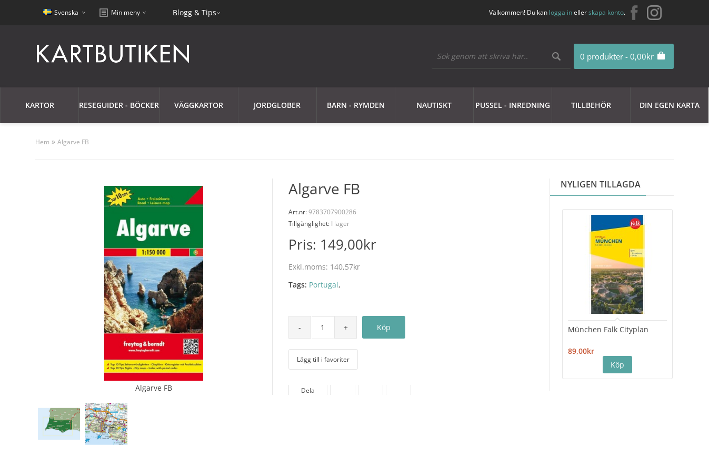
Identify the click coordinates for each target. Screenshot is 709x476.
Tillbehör (591, 105)
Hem (42, 141)
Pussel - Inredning (512, 105)
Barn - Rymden (356, 105)
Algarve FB (73, 141)
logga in (560, 12)
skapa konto (606, 12)
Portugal (323, 285)
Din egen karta (670, 105)
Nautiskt (434, 105)
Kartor (39, 105)
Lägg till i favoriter (323, 359)
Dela (308, 390)
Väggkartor (198, 105)
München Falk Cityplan (608, 329)
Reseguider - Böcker (119, 105)
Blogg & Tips (194, 12)
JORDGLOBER (277, 105)
